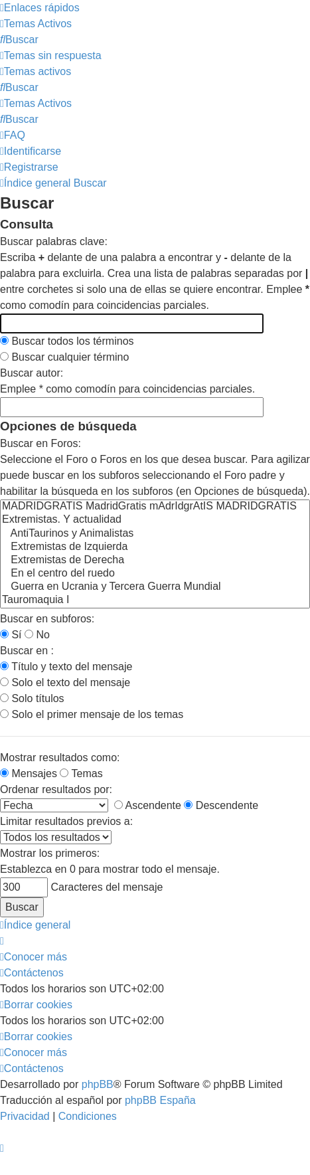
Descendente (221, 805)
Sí (11, 634)
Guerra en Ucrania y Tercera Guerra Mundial (155, 587)
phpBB (98, 1084)
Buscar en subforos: (47, 618)
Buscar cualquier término (64, 357)
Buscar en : (27, 650)
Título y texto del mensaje (66, 666)
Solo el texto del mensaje (65, 682)
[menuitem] (36, 23)
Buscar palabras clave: (54, 241)
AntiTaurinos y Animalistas (155, 534)
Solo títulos (32, 698)
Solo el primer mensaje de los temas (91, 714)
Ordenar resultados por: (56, 789)
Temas (81, 773)
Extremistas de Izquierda (155, 547)
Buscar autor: (31, 373)
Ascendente (147, 805)
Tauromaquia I (155, 600)
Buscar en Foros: (40, 443)
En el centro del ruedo (155, 574)
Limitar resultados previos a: (66, 821)
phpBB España (160, 1100)
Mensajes (28, 773)
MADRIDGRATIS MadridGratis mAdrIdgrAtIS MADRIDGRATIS (155, 506)
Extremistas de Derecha (155, 560)
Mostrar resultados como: (60, 757)
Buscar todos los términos (67, 341)
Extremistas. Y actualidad (155, 520)
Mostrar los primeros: (50, 853)
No (37, 634)
